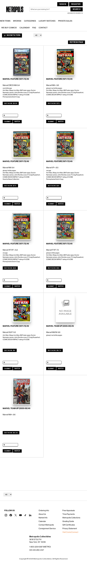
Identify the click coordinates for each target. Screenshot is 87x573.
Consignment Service (47, 529)
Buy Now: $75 (54, 103)
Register (76, 4)
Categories (30, 21)
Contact (43, 28)
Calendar (25, 28)
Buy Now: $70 (10, 185)
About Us (42, 514)
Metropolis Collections (71, 518)
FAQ (34, 28)
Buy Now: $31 (53, 185)
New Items (5, 21)
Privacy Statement (69, 529)
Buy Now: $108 (10, 103)
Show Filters (12, 35)
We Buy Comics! (9, 28)
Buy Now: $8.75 (54, 350)
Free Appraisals (68, 511)
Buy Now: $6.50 (11, 433)
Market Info (43, 518)
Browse (17, 21)
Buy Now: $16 (53, 268)
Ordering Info (44, 511)
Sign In (62, 4)
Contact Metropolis (46, 525)
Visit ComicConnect (70, 532)
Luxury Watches (47, 21)
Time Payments (68, 514)
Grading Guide (68, 521)
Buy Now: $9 (9, 350)
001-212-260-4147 (36, 550)
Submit (7, 121)
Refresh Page (76, 42)
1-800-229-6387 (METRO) (40, 547)
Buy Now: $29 (10, 268)
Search (77, 9)
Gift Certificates (68, 525)
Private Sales (65, 21)
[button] (6, 515)
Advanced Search (74, 13)
